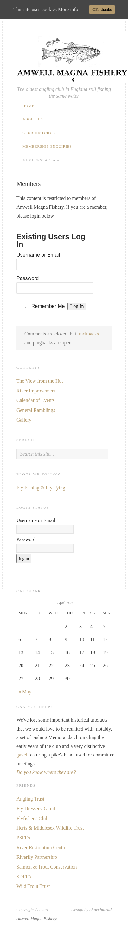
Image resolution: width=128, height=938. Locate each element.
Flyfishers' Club (32, 818)
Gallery (23, 420)
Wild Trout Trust (33, 886)
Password (27, 278)
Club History (39, 133)
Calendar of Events (35, 400)
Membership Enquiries (47, 146)
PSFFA (23, 837)
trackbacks (88, 333)
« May (24, 691)
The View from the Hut (39, 381)
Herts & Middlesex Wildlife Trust (50, 828)
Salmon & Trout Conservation (46, 867)
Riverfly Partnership (36, 857)
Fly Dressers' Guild (35, 808)
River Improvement (36, 390)
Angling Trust (30, 798)
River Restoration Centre (41, 847)
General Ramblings (35, 410)
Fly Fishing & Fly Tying (40, 487)
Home (28, 106)
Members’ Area (40, 160)
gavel (21, 754)
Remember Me (48, 306)
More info (68, 9)
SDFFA (24, 876)
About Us (32, 119)
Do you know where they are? (46, 772)
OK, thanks (102, 9)
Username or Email (38, 255)
